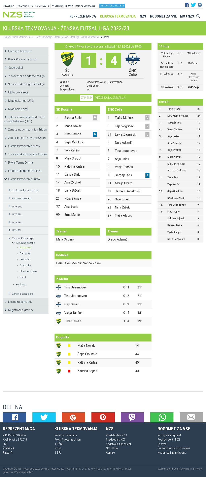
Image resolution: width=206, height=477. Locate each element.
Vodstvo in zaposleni (118, 444)
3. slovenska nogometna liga (24, 84)
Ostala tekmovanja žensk (22, 146)
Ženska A (8, 448)
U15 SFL (15, 222)
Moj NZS (187, 16)
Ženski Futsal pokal (21, 293)
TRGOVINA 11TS (24, 5)
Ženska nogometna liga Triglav (25, 129)
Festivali (162, 444)
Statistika (24, 265)
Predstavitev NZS (116, 435)
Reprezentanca (83, 16)
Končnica (19, 284)
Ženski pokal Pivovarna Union (25, 137)
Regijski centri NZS (169, 439)
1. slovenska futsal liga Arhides (25, 154)
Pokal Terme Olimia (18, 162)
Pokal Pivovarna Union (20, 59)
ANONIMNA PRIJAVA (62, 5)
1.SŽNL (59, 444)
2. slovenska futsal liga (23, 190)
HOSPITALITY (42, 5)
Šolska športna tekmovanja (174, 448)
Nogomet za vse (163, 16)
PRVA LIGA (8, 5)
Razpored (104, 37)
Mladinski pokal (16, 109)
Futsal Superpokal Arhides (22, 170)
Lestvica (23, 259)
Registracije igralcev (18, 310)
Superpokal (13, 67)
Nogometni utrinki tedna (172, 452)
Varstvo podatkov (24, 472)
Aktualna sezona (89, 37)
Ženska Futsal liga (69, 37)
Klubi (21, 277)
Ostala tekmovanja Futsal (46, 37)
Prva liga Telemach (18, 51)
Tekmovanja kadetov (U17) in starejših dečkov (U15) (24, 119)
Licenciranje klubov (18, 301)
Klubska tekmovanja (118, 16)
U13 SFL (15, 230)
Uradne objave (27, 271)
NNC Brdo (112, 448)
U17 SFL (15, 214)
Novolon (199, 468)
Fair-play (23, 253)
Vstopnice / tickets (112, 5)
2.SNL (58, 448)
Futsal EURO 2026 (85, 5)
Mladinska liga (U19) (19, 100)
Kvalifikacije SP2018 (15, 439)
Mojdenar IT (186, 468)
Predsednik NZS (116, 439)
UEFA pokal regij (16, 92)
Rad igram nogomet (169, 435)
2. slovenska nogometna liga (24, 76)
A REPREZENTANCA (14, 435)
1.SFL (58, 452)
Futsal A (7, 452)
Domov (6, 37)
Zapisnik (86, 98)
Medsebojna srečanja (110, 98)
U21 (5, 444)
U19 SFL (15, 206)
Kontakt (110, 452)
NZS (143, 16)
